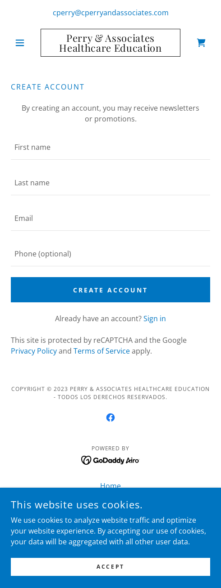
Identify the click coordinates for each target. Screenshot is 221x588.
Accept (110, 572)
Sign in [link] (154, 318)
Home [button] (110, 486)
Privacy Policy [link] (34, 351)
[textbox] (110, 147)
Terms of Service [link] (102, 351)
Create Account (110, 290)
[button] (26, 43)
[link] (110, 43)
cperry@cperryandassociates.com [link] (111, 13)
